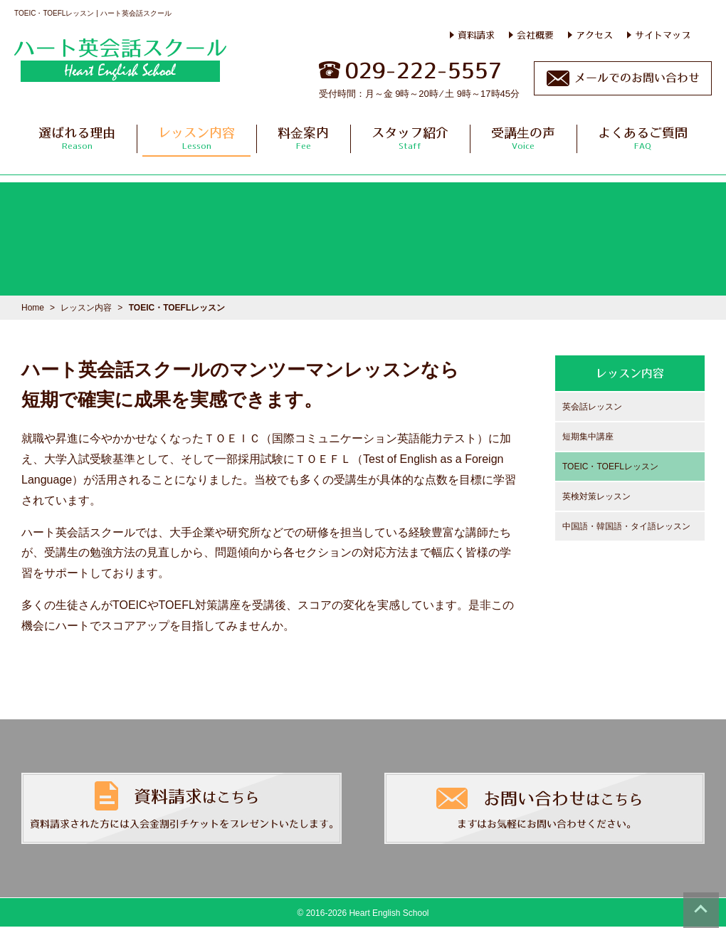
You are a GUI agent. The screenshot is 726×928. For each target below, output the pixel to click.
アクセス (594, 35)
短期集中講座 (588, 437)
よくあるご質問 (643, 138)
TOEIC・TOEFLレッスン (610, 466)
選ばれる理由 (76, 138)
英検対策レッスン (596, 496)
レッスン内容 (196, 138)
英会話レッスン (592, 407)
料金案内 (303, 138)
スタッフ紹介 (410, 138)
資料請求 (476, 35)
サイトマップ (662, 35)
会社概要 (535, 35)
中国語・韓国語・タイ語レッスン (626, 526)
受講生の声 (523, 138)
